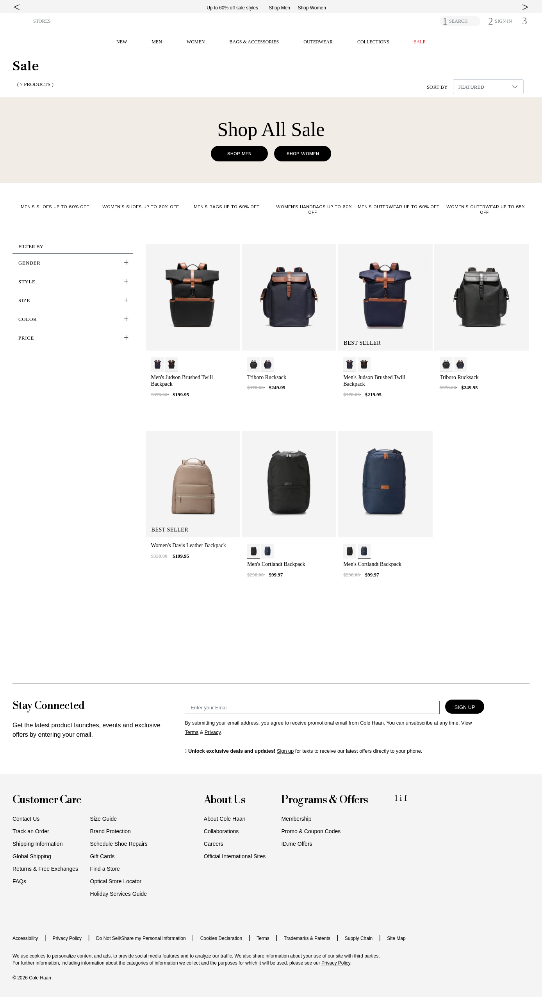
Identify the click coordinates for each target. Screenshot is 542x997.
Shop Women (317, 8)
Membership (296, 819)
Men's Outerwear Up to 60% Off (398, 206)
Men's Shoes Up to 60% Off (55, 206)
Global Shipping (31, 856)
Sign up (285, 751)
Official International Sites (235, 856)
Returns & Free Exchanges (45, 869)
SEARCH (458, 21)
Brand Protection (110, 831)
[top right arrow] (525, 7)
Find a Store (105, 869)
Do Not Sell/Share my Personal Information (140, 938)
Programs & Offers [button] (324, 800)
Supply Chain (359, 938)
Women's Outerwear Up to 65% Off (485, 209)
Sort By (437, 87)
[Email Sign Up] (312, 707)
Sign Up (465, 707)
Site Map (396, 938)
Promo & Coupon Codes (311, 831)
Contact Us (25, 819)
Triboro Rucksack (266, 377)
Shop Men (285, 8)
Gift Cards (102, 856)
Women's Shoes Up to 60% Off (140, 206)
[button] (21, 20)
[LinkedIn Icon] (397, 798)
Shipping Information (37, 844)
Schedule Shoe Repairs (119, 844)
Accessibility (25, 938)
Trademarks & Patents (307, 938)
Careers (213, 844)
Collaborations (221, 831)
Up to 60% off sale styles (238, 8)
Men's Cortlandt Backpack (276, 564)
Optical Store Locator (116, 881)
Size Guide (103, 819)
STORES (41, 21)
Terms (263, 938)
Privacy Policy (67, 938)
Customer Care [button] (46, 800)
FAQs (19, 881)
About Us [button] (224, 800)
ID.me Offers (296, 844)
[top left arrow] (16, 7)
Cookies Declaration (221, 938)
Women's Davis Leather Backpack (188, 545)
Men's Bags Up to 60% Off (226, 206)
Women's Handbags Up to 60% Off (314, 209)
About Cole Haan (225, 819)
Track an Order (30, 831)
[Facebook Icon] (405, 798)
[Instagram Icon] (401, 798)
